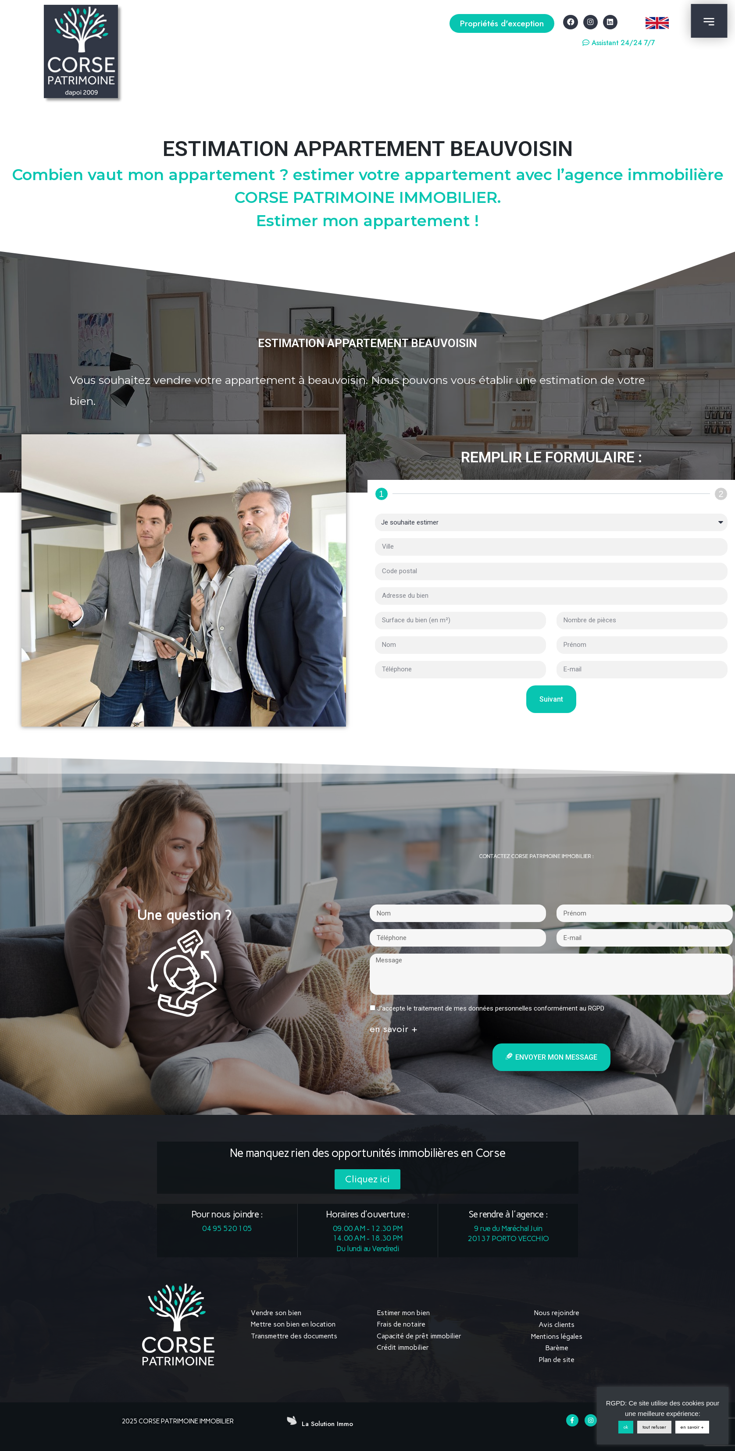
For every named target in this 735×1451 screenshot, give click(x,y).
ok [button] (626, 1426)
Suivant (551, 699)
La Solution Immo (327, 1423)
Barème (556, 1347)
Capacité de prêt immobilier (419, 1336)
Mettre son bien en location (293, 1324)
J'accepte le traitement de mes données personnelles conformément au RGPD (490, 1008)
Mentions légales (556, 1336)
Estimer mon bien (403, 1313)
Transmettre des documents (294, 1336)
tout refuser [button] (654, 1426)
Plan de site (556, 1359)
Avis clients (556, 1324)
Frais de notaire (401, 1324)
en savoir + (692, 1426)
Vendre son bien (276, 1313)
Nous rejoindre (556, 1313)
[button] (502, 23)
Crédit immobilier (403, 1347)
